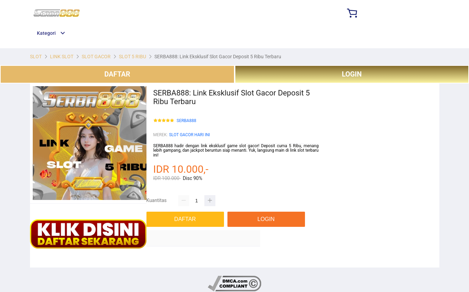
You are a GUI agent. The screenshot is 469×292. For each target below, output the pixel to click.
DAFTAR (117, 74)
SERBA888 (186, 121)
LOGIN (352, 74)
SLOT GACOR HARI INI (189, 134)
